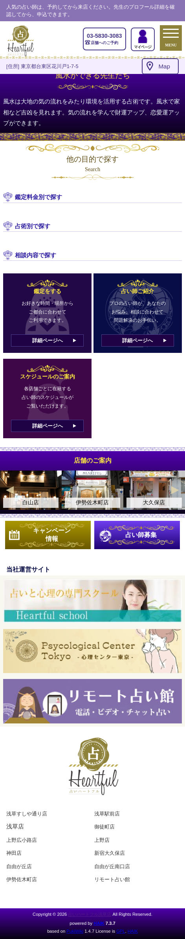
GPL (120, 931)
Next (175, 490)
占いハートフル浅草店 (89, 914)
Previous (10, 490)
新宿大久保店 (109, 853)
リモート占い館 (112, 879)
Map (164, 66)
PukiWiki (74, 931)
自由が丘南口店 (112, 866)
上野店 (102, 840)
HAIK (98, 923)
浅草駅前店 (107, 814)
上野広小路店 (21, 840)
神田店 (14, 853)
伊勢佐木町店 (21, 879)
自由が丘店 (19, 866)
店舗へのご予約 (104, 38)
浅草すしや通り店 (26, 814)
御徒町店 (104, 827)
